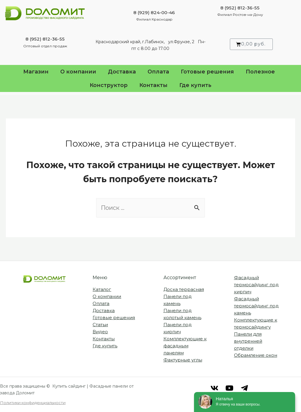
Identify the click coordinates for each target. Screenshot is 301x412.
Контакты (153, 85)
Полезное (262, 71)
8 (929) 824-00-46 (154, 12)
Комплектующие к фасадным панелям (185, 346)
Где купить (195, 85)
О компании (78, 71)
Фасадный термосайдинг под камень (256, 306)
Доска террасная (183, 289)
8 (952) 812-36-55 (240, 8)
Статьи (100, 324)
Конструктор (109, 85)
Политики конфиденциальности (33, 402)
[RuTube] (229, 388)
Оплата (158, 71)
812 (45, 39)
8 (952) (33, 39)
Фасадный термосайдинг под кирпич (256, 284)
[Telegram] (244, 388)
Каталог (102, 289)
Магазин (36, 71)
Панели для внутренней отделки (248, 341)
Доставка (122, 71)
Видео (100, 331)
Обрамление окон (255, 355)
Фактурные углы (182, 360)
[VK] (214, 388)
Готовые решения (207, 71)
